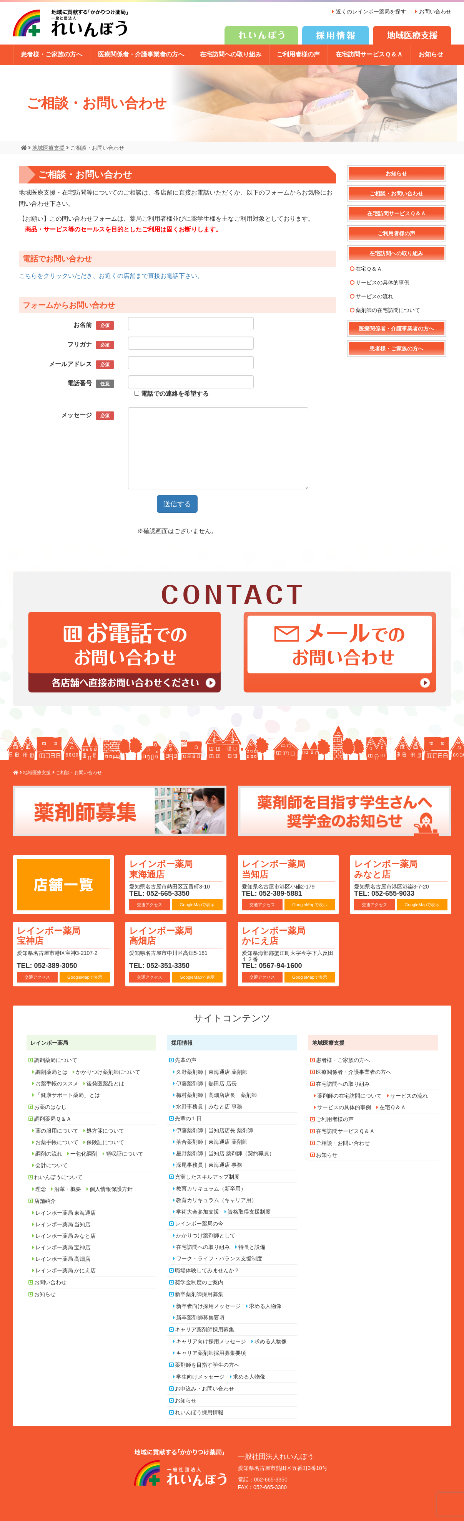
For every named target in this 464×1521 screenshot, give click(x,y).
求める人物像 (265, 1305)
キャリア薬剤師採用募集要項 (211, 1352)
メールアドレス (81, 364)
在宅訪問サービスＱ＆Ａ (369, 54)
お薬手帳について (56, 1141)
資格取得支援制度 (249, 1210)
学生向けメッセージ (200, 1375)
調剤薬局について (55, 1059)
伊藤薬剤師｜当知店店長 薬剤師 (214, 1129)
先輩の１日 (188, 1117)
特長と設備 (251, 1246)
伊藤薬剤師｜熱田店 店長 (206, 1082)
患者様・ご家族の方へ (51, 54)
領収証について (124, 1152)
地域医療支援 (328, 1042)
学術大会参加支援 (197, 1210)
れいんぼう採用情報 (199, 1411)
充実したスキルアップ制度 (207, 1176)
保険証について (105, 1141)
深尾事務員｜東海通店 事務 (209, 1164)
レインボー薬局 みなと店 (387, 869)
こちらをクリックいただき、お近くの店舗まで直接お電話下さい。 (111, 275)
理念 (40, 1188)
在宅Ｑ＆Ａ (369, 268)
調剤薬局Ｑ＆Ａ (53, 1118)
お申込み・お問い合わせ (204, 1387)
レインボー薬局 (49, 1042)
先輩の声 (185, 1059)
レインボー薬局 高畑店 (162, 935)
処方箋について (105, 1129)
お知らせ (431, 54)
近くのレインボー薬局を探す (371, 11)
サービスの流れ (374, 296)
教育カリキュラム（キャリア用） (216, 1199)
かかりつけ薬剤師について (108, 1071)
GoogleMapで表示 (197, 904)
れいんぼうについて (58, 1176)
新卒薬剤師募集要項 (200, 1316)
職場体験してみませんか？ (207, 1269)
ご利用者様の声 (298, 54)
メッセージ (87, 415)
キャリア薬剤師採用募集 (204, 1328)
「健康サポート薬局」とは (67, 1094)
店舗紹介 (45, 1200)
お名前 (93, 325)
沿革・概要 (67, 1188)
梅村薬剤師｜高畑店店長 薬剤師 (216, 1094)
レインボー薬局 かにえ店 (275, 935)
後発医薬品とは (105, 1082)
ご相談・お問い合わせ (396, 193)
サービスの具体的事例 (382, 282)
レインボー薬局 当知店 (275, 869)
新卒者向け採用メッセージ (208, 1305)
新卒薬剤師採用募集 (199, 1293)
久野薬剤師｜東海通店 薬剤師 (212, 1071)
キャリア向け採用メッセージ (211, 1340)
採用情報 (182, 1042)
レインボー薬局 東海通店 (162, 869)
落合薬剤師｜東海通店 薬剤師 (212, 1141)
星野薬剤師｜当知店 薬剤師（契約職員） (225, 1152)
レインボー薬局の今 (199, 1222)
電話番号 (90, 384)
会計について (51, 1164)
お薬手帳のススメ (56, 1082)
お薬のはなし (50, 1106)
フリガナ (90, 344)
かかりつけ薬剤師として (205, 1234)
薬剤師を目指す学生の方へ (207, 1364)
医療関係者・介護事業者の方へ (141, 54)
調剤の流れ (48, 1152)
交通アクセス (149, 904)
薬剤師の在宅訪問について (388, 310)
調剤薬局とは (51, 1071)
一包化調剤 (83, 1152)
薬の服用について (56, 1129)
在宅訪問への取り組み (230, 54)
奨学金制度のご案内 (199, 1281)
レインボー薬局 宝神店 (50, 935)
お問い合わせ (435, 11)
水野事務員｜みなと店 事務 (209, 1105)
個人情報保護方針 (111, 1188)
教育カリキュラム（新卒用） (211, 1187)
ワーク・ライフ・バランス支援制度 (219, 1257)
